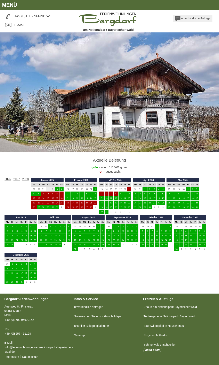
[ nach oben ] (152, 349)
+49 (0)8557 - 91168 (18, 333)
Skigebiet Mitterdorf (156, 335)
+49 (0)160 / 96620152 (32, 16)
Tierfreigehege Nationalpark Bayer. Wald (169, 316)
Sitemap (79, 335)
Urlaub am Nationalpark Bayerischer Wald (170, 307)
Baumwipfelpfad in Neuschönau (164, 325)
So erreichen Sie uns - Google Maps (97, 316)
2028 (25, 179)
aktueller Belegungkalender (91, 325)
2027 (17, 179)
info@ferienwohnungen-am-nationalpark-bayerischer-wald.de (39, 349)
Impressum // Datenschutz (21, 356)
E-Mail (14, 25)
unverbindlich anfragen (88, 307)
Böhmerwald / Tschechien (160, 344)
